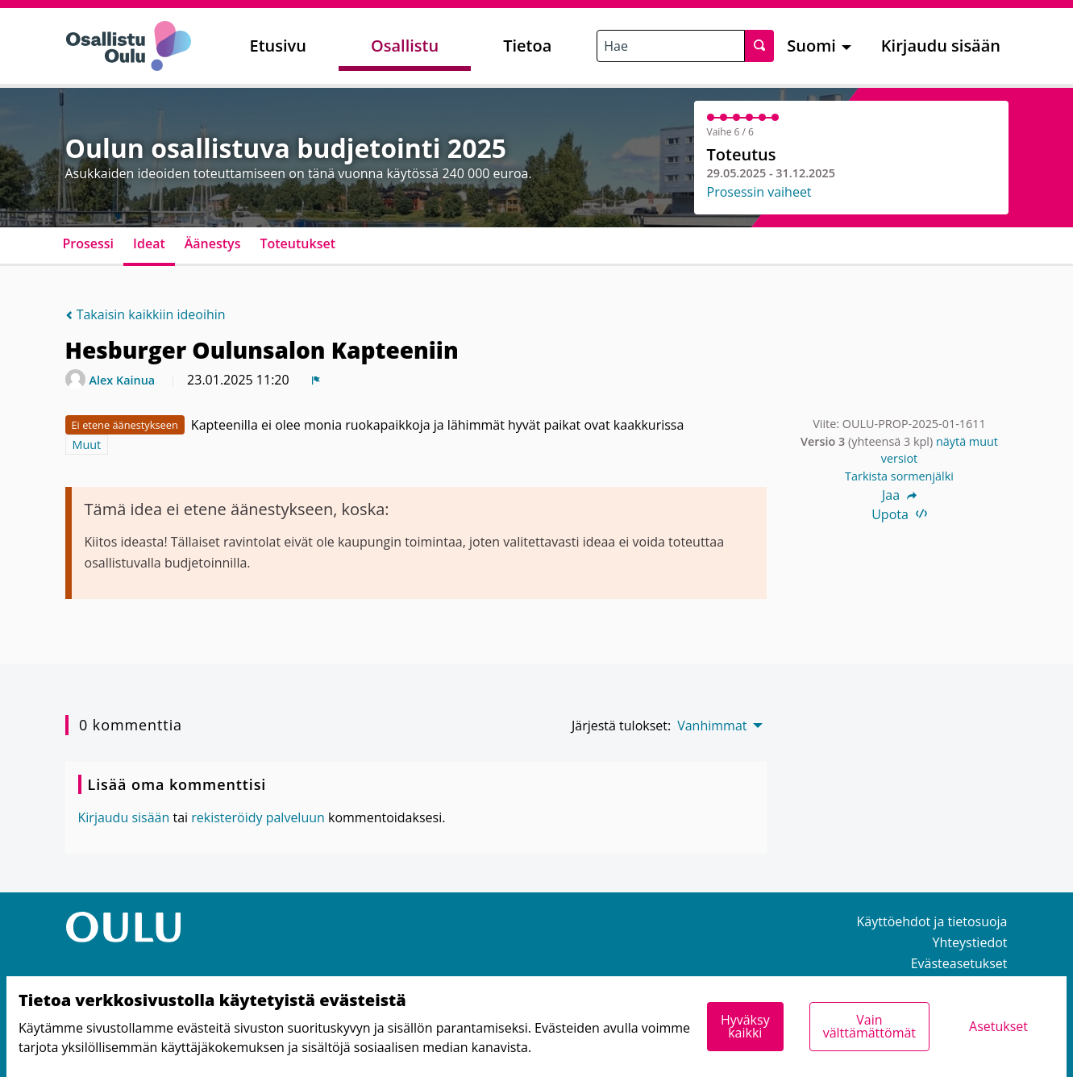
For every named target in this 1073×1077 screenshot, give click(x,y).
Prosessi (88, 243)
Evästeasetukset (959, 963)
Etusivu (278, 45)
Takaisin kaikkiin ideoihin (145, 314)
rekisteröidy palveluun (258, 817)
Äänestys (213, 243)
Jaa (899, 495)
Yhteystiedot (970, 942)
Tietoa (527, 45)
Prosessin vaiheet (759, 192)
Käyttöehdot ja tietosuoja (932, 921)
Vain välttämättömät (869, 1026)
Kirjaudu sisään (940, 45)
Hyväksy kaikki (745, 1026)
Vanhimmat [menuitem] (712, 725)
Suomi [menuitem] (811, 45)
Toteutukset (297, 243)
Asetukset (998, 1026)
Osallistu (405, 45)
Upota (899, 514)
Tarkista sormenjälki (899, 476)
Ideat (149, 243)
